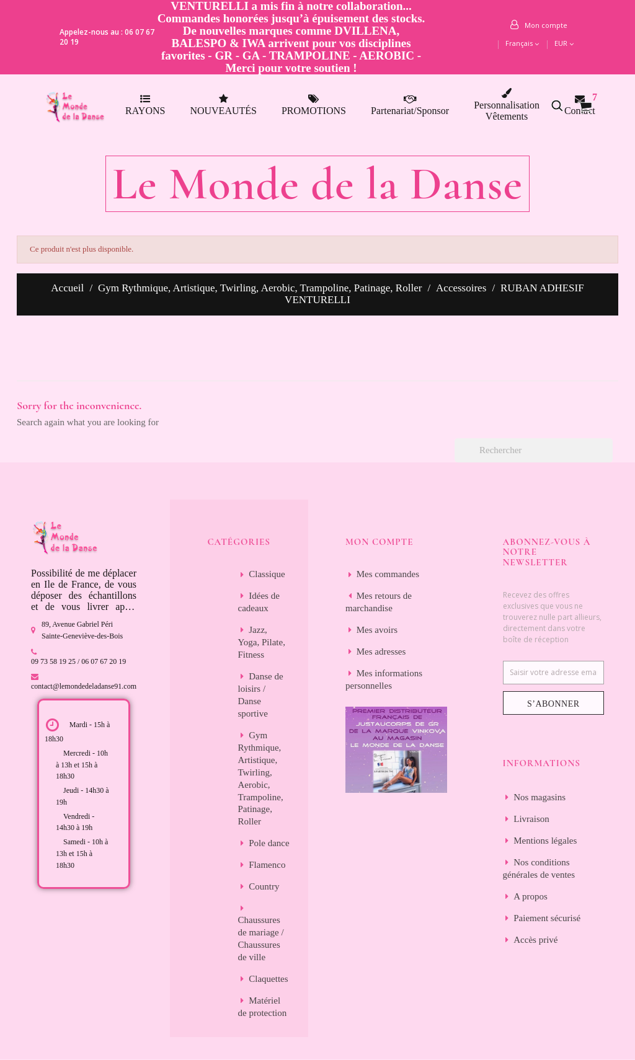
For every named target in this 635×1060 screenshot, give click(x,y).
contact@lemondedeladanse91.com (83, 686)
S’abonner (553, 704)
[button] (563, 105)
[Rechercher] (534, 450)
